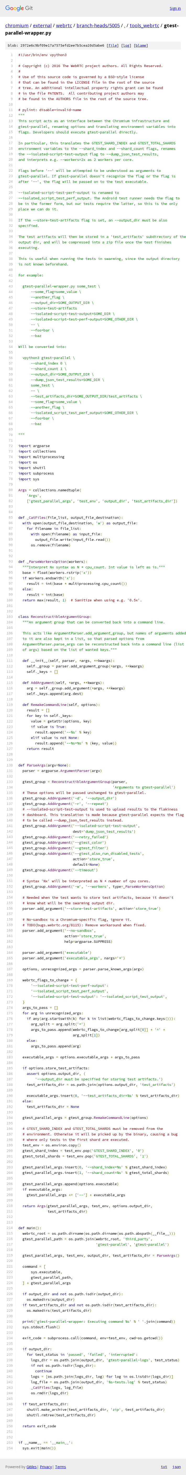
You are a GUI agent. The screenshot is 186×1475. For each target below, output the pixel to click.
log (126, 45)
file (112, 45)
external (42, 25)
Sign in (175, 8)
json (176, 1466)
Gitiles (31, 1466)
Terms (60, 1466)
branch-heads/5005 (98, 25)
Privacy (46, 1466)
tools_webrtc (144, 25)
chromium (17, 25)
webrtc (64, 25)
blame (141, 45)
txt (164, 1466)
